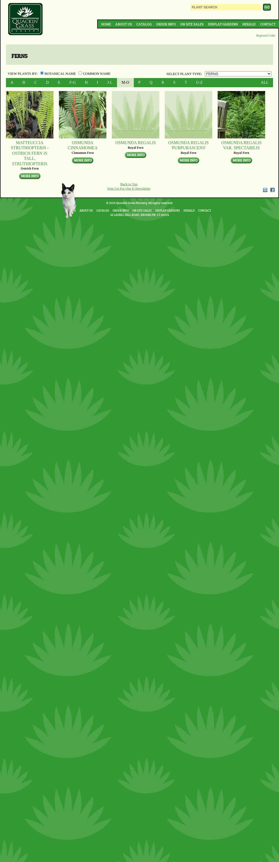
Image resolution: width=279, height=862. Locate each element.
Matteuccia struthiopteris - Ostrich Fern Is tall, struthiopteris (30, 153)
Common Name (94, 74)
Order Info (166, 24)
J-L (109, 82)
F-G (72, 82)
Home (106, 24)
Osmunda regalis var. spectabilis (241, 145)
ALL (264, 82)
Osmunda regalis (135, 142)
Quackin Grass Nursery (25, 19)
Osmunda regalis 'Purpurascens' (188, 145)
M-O (125, 82)
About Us (123, 24)
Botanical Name (58, 74)
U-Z (199, 82)
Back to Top (128, 184)
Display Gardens (223, 24)
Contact (267, 24)
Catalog (144, 24)
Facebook (272, 189)
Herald (249, 24)
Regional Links (265, 35)
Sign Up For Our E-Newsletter (129, 188)
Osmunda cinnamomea (82, 145)
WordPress (264, 189)
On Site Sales (192, 24)
